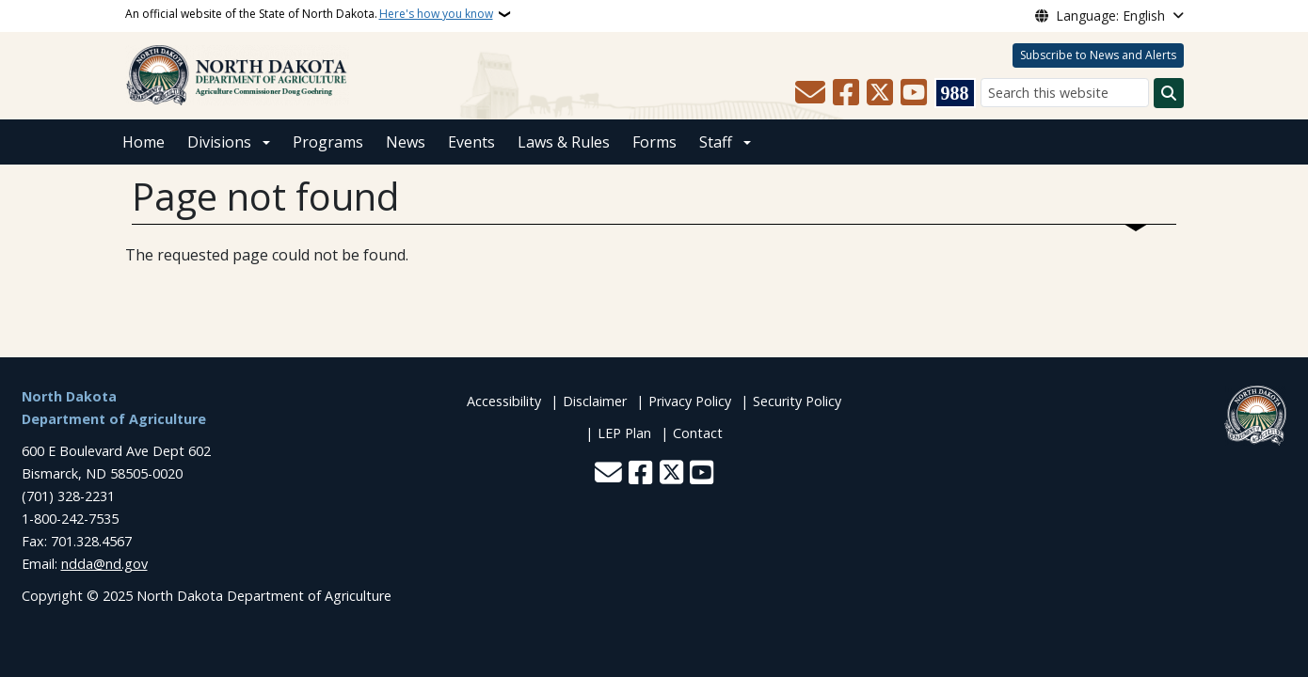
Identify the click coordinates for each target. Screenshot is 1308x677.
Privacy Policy (689, 401)
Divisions (219, 142)
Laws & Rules (564, 142)
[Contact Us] (810, 93)
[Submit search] (1169, 93)
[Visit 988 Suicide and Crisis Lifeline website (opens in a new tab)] (955, 93)
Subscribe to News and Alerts (1098, 55)
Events (471, 142)
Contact (698, 433)
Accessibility (504, 401)
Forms (654, 142)
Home (143, 142)
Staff (715, 142)
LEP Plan (624, 433)
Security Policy (797, 401)
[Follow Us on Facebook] (846, 93)
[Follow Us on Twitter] (880, 93)
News (405, 142)
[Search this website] (1065, 92)
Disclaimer (595, 401)
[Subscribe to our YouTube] (914, 93)
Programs (328, 142)
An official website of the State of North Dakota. (309, 14)
